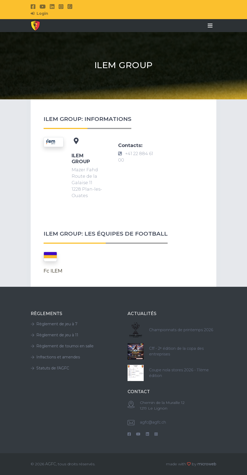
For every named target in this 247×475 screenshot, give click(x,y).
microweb (206, 464)
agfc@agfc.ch (153, 422)
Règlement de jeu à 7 (54, 324)
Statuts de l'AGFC (50, 368)
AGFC (50, 464)
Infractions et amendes (55, 357)
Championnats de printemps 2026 (181, 329)
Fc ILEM (53, 271)
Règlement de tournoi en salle (62, 346)
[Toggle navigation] (210, 25)
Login (39, 13)
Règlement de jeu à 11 (54, 335)
